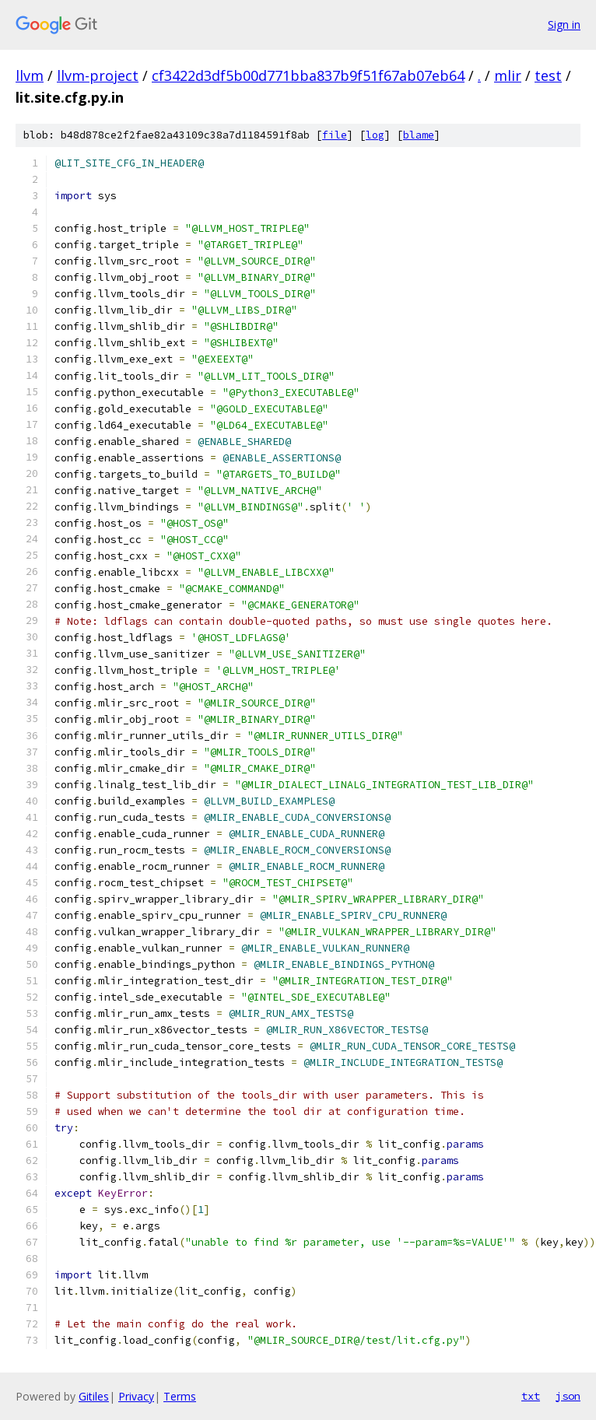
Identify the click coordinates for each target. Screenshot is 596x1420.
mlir (507, 75)
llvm (30, 75)
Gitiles (94, 1396)
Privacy (136, 1396)
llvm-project (97, 75)
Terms (179, 1396)
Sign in (564, 24)
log (375, 135)
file (334, 135)
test (548, 75)
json (568, 1396)
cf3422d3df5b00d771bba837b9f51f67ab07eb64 (308, 75)
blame (418, 135)
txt (530, 1396)
